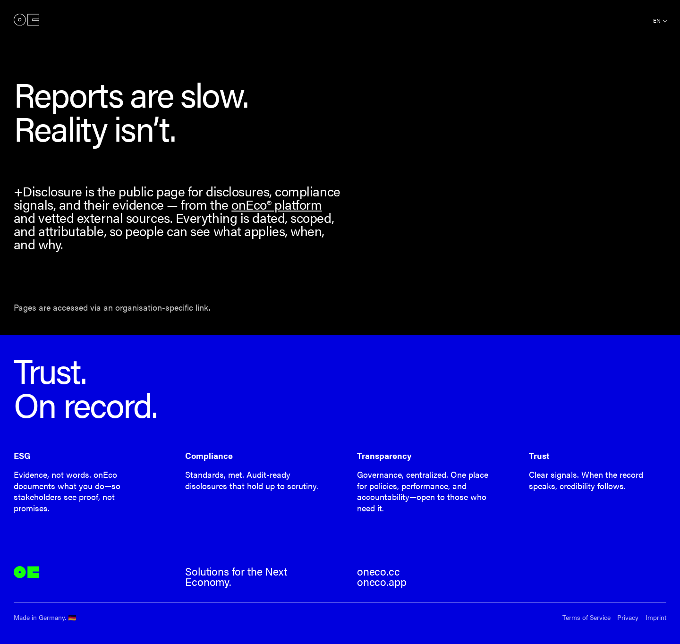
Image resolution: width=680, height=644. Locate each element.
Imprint (656, 617)
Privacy (627, 617)
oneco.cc (378, 571)
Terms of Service (586, 617)
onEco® (26, 20)
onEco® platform (276, 204)
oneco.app (381, 581)
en (657, 20)
